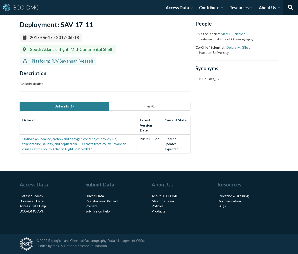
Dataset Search (31, 196)
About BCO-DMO (165, 196)
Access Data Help (33, 206)
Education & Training (233, 196)
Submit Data (94, 196)
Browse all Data (32, 201)
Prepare (91, 206)
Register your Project (101, 201)
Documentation (229, 201)
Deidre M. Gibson (239, 47)
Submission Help (97, 211)
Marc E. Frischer (233, 34)
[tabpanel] (105, 134)
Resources (239, 7)
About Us (267, 7)
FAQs (221, 206)
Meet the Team (163, 201)
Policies (158, 206)
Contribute (209, 7)
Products (158, 211)
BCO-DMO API (31, 211)
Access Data (177, 7)
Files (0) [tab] (149, 106)
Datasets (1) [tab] (64, 106)
